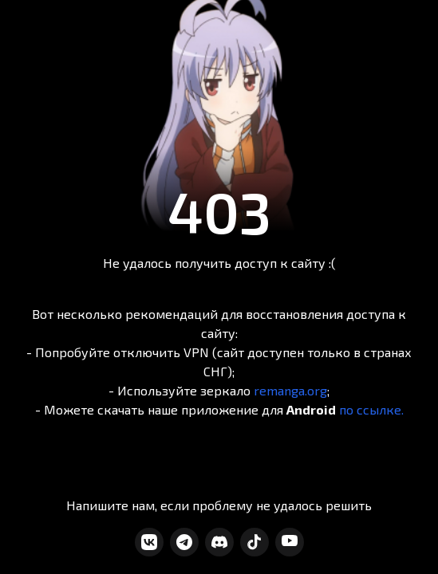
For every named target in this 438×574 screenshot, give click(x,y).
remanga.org (290, 390)
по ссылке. (371, 409)
